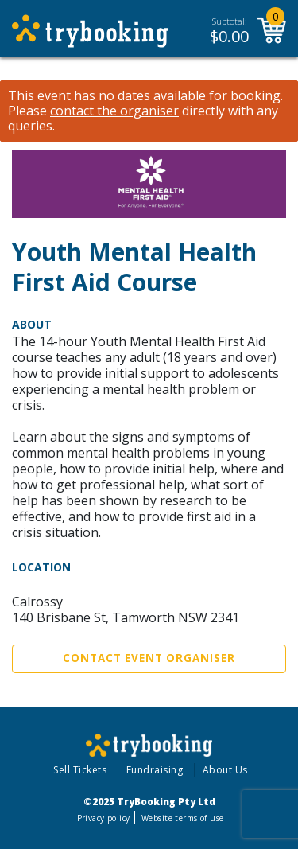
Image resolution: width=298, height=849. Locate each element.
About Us (225, 770)
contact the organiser (114, 111)
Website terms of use (182, 818)
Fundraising (155, 770)
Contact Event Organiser (149, 658)
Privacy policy (103, 818)
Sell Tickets (79, 770)
